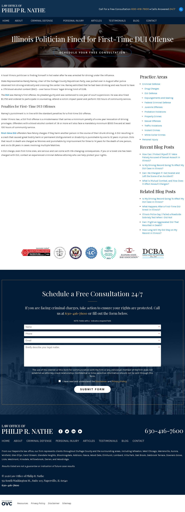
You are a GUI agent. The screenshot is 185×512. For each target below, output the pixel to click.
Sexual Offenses (153, 121)
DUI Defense (151, 93)
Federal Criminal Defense (158, 102)
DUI (7, 95)
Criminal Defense (42, 20)
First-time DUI (8, 133)
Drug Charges (152, 88)
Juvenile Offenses (154, 107)
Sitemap (66, 503)
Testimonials (117, 20)
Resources (22, 503)
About (19, 20)
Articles (96, 20)
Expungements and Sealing (159, 97)
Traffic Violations (153, 125)
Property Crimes (153, 116)
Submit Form (92, 389)
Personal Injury (73, 20)
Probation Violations (155, 111)
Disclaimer (101, 381)
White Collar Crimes (155, 134)
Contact (151, 20)
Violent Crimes (152, 130)
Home (5, 20)
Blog (136, 20)
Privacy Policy (119, 381)
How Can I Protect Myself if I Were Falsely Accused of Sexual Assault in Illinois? (161, 157)
